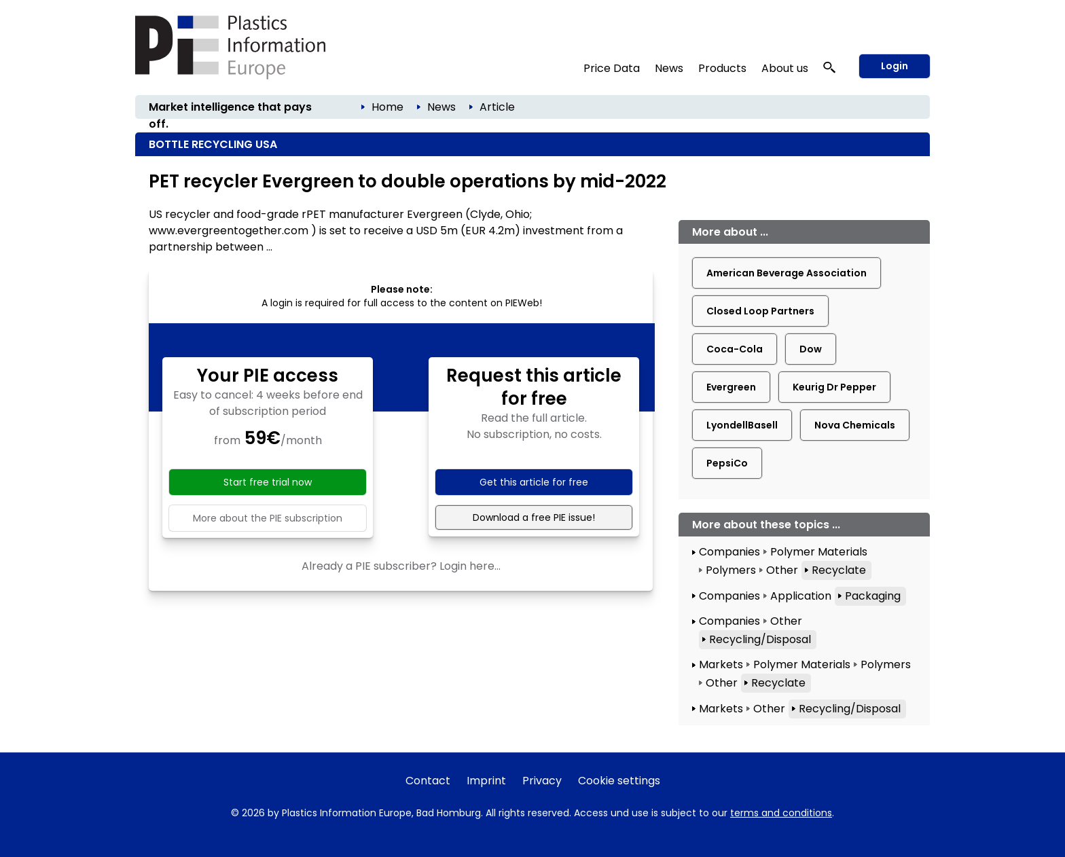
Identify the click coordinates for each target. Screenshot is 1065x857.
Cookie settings (619, 780)
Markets (721, 664)
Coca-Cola (734, 349)
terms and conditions (781, 813)
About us (784, 68)
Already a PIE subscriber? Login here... (401, 566)
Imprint (486, 780)
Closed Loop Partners (760, 311)
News (669, 68)
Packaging (873, 596)
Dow (810, 349)
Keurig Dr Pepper (834, 387)
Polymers (731, 570)
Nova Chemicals (854, 425)
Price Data (611, 68)
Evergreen (731, 387)
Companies (729, 552)
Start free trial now (267, 482)
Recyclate (839, 570)
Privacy (542, 780)
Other (782, 570)
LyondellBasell (742, 425)
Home (387, 107)
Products (722, 68)
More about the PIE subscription (267, 518)
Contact (427, 780)
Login (894, 66)
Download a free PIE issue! (534, 517)
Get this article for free (534, 482)
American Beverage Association (786, 273)
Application (800, 596)
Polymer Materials (818, 552)
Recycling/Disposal (760, 639)
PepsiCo (727, 463)
